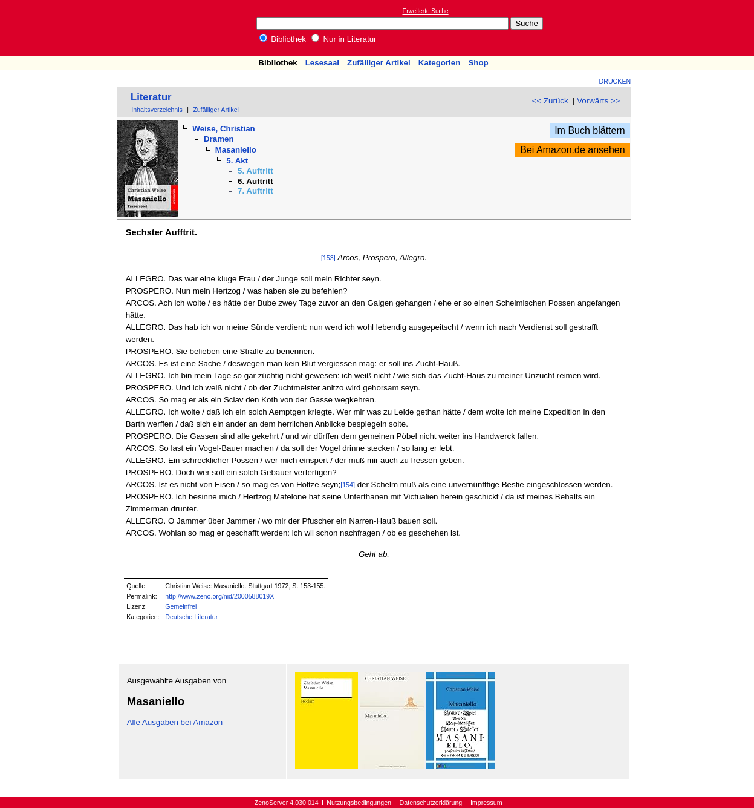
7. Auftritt (255, 190)
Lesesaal (322, 62)
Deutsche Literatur (191, 616)
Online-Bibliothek (57, 28)
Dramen (219, 138)
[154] (347, 484)
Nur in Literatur (344, 39)
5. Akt (237, 160)
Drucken (615, 81)
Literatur (151, 97)
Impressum (486, 802)
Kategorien (439, 62)
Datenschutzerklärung (431, 802)
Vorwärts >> (598, 100)
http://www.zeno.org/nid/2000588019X (219, 596)
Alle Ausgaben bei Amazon (175, 722)
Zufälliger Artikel (379, 62)
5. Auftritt (255, 171)
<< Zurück (550, 100)
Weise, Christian (223, 128)
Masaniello (235, 149)
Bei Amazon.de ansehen (572, 150)
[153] (328, 257)
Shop (478, 62)
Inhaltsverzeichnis (157, 109)
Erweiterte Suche (426, 11)
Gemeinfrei (181, 606)
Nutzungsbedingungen (359, 802)
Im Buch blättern (589, 130)
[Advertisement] (698, 28)
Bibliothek (283, 39)
